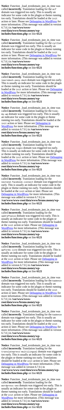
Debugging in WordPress (43, 21)
